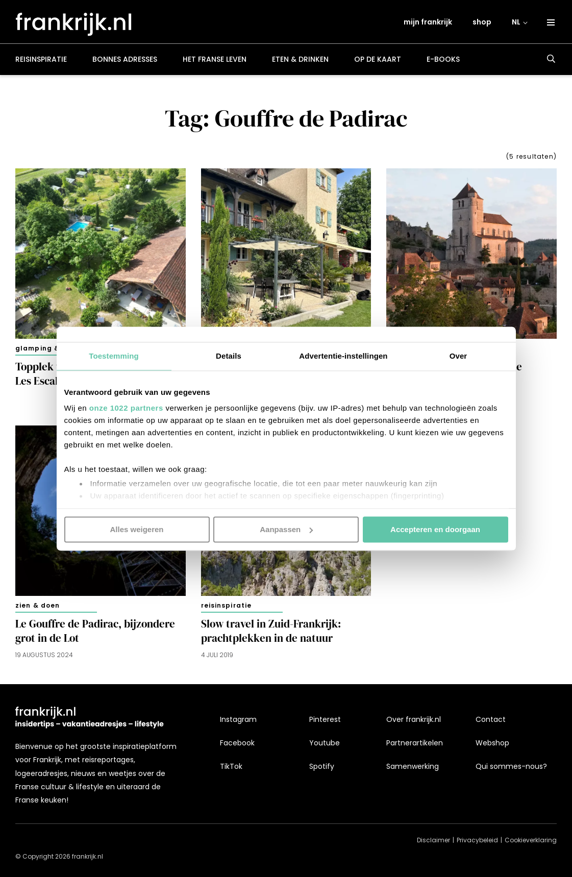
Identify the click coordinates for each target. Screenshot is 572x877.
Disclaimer (433, 840)
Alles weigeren (136, 529)
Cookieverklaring (531, 840)
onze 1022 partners (126, 408)
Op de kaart (377, 63)
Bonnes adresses (124, 63)
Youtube (324, 743)
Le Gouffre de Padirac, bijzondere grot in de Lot (95, 634)
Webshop (492, 743)
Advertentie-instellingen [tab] (343, 356)
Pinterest (325, 719)
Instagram (238, 719)
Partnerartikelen (414, 743)
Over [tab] (458, 356)
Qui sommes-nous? (511, 766)
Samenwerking (412, 766)
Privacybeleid (477, 840)
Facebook (237, 743)
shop (482, 24)
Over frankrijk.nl (413, 719)
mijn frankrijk (428, 24)
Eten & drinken (300, 63)
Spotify (321, 766)
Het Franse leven (214, 63)
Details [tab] (228, 356)
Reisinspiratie (41, 63)
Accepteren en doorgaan (435, 529)
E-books (443, 63)
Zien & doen (37, 609)
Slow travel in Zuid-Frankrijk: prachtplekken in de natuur (271, 634)
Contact (491, 719)
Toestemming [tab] (114, 356)
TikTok (231, 766)
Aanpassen (286, 529)
